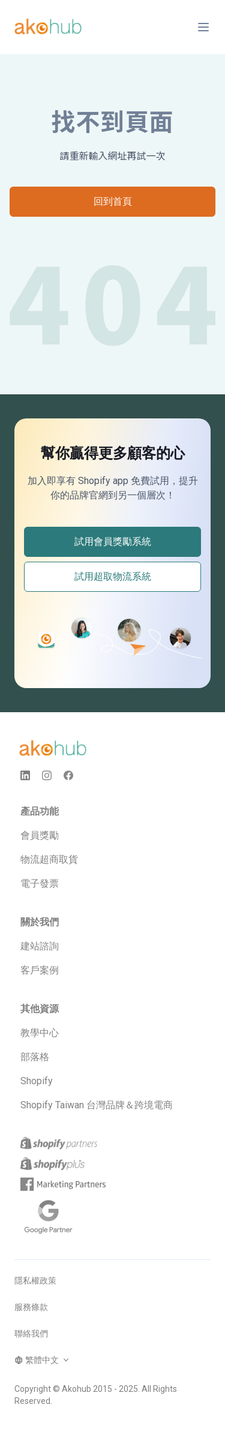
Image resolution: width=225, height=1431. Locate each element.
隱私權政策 (35, 1280)
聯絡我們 (31, 1333)
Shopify (36, 1081)
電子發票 (39, 883)
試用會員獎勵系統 (112, 541)
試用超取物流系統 (112, 576)
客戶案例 (39, 970)
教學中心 (39, 1032)
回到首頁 (113, 201)
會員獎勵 (39, 835)
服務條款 (31, 1307)
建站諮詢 (39, 946)
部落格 (34, 1057)
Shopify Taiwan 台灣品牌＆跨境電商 (96, 1105)
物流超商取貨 (49, 859)
